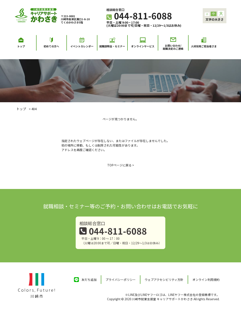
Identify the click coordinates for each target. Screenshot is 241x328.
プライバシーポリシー (121, 279)
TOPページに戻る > (120, 165)
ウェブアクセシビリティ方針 (164, 279)
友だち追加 (89, 279)
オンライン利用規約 (206, 279)
